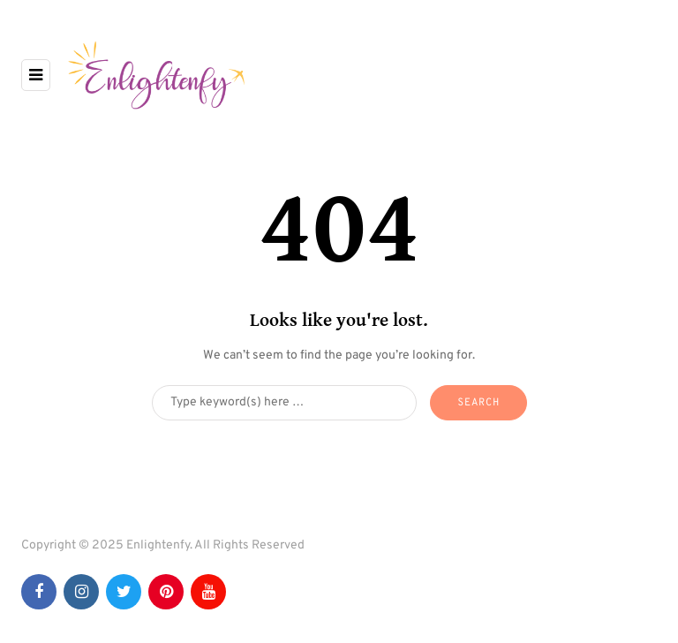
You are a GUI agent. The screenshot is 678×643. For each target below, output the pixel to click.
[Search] (284, 402)
